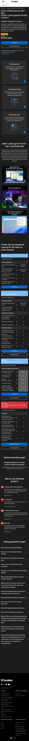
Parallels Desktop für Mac (6, 709)
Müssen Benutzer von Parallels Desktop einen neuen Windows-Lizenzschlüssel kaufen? (14, 629)
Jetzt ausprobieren (14, 354)
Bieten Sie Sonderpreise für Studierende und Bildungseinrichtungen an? (14, 592)
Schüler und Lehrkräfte (20, 695)
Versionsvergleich (5, 53)
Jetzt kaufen (14, 42)
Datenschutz (18, 722)
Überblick (4, 5)
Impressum (17, 735)
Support (2, 728)
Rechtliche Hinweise (19, 728)
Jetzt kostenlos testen (14, 46)
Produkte (3, 8)
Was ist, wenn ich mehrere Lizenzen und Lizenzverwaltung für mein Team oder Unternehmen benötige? (14, 585)
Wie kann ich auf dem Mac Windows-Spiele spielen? (14, 571)
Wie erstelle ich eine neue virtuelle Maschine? (14, 603)
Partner (2, 726)
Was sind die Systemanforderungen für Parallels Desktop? (14, 578)
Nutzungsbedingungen (20, 726)
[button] (14, 738)
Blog (2, 722)
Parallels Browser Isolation (6, 716)
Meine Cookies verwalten (20, 733)
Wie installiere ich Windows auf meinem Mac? (14, 559)
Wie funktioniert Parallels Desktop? (14, 547)
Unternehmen (18, 693)
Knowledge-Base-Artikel (17, 468)
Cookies (17, 724)
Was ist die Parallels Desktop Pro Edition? (14, 597)
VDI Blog (2, 724)
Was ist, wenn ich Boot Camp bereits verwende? (14, 565)
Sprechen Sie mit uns (15, 444)
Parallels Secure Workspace (7, 697)
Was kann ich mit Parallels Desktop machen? (14, 553)
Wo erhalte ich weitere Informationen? (14, 612)
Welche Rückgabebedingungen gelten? (14, 608)
